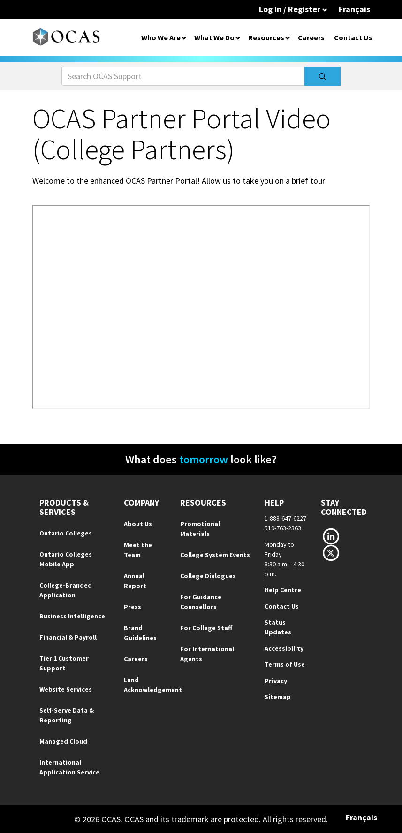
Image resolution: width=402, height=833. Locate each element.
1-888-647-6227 (285, 518)
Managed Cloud (63, 741)
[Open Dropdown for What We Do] (238, 37)
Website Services (65, 689)
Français (354, 9)
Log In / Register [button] (293, 9)
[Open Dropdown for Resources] (287, 37)
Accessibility (284, 648)
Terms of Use (285, 664)
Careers (311, 37)
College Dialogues (208, 576)
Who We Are (161, 37)
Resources (266, 37)
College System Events (215, 554)
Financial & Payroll (68, 637)
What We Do (214, 37)
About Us (138, 524)
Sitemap (278, 696)
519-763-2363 (283, 528)
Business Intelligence (72, 616)
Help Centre (283, 590)
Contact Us (353, 37)
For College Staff (206, 628)
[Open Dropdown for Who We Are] (184, 37)
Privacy (276, 681)
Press (132, 606)
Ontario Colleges (65, 533)
